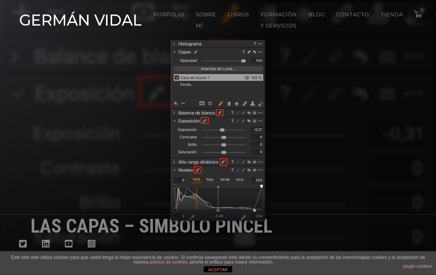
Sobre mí (206, 20)
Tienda (391, 14)
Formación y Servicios (279, 20)
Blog (316, 14)
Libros (238, 14)
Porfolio (168, 14)
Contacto (352, 14)
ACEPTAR (218, 269)
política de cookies (169, 262)
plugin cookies (417, 266)
